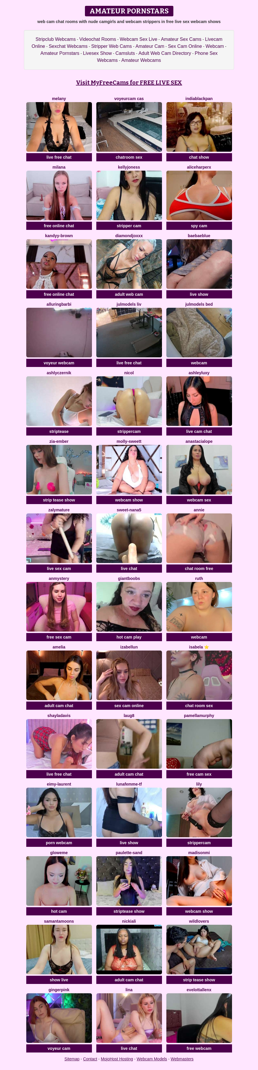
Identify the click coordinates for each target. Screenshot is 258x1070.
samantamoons (59, 921)
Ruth (199, 578)
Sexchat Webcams (68, 46)
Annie (199, 510)
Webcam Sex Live (138, 39)
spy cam (199, 225)
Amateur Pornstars (59, 53)
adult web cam (129, 294)
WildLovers (199, 921)
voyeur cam (59, 1048)
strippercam (129, 431)
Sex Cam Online (185, 46)
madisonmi (199, 852)
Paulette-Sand (129, 852)
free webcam (199, 1048)
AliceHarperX (199, 167)
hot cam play (129, 637)
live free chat (59, 157)
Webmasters (182, 1059)
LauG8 (129, 715)
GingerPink (58, 989)
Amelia (59, 647)
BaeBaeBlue (199, 235)
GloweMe (59, 852)
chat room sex (199, 705)
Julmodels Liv (129, 304)
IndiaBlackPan (198, 98)
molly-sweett (129, 441)
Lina (129, 989)
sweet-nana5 (129, 510)
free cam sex (199, 774)
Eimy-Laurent (59, 784)
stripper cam (129, 225)
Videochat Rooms (97, 39)
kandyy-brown (59, 235)
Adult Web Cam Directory (165, 53)
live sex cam (59, 568)
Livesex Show (97, 53)
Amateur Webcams (141, 60)
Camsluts (125, 53)
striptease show (129, 911)
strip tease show (59, 500)
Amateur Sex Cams (181, 39)
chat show (199, 157)
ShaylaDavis (58, 715)
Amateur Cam (149, 46)
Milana (59, 167)
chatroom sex (129, 157)
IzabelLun (129, 647)
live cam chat (199, 431)
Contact (90, 1059)
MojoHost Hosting (117, 1059)
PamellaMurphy (199, 715)
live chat (129, 568)
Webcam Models (152, 1059)
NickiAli (129, 921)
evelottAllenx (199, 989)
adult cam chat (59, 705)
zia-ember (58, 441)
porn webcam (59, 842)
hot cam (59, 911)
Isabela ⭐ (199, 647)
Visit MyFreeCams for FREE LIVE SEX (129, 82)
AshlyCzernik (59, 372)
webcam (199, 363)
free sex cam (59, 637)
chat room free (199, 568)
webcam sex (199, 500)
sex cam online (129, 705)
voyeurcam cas (129, 98)
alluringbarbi (59, 304)
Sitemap (71, 1059)
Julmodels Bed (199, 304)
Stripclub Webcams (56, 39)
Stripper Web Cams (111, 46)
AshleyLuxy (199, 372)
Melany (59, 98)
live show (199, 294)
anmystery (59, 578)
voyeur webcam (58, 363)
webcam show (129, 500)
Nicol (129, 372)
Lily (199, 784)
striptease (59, 431)
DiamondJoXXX (129, 235)
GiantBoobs (129, 578)
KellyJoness (129, 167)
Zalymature (58, 510)
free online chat (59, 225)
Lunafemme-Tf (129, 784)
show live (59, 980)
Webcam (214, 46)
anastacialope (199, 441)
